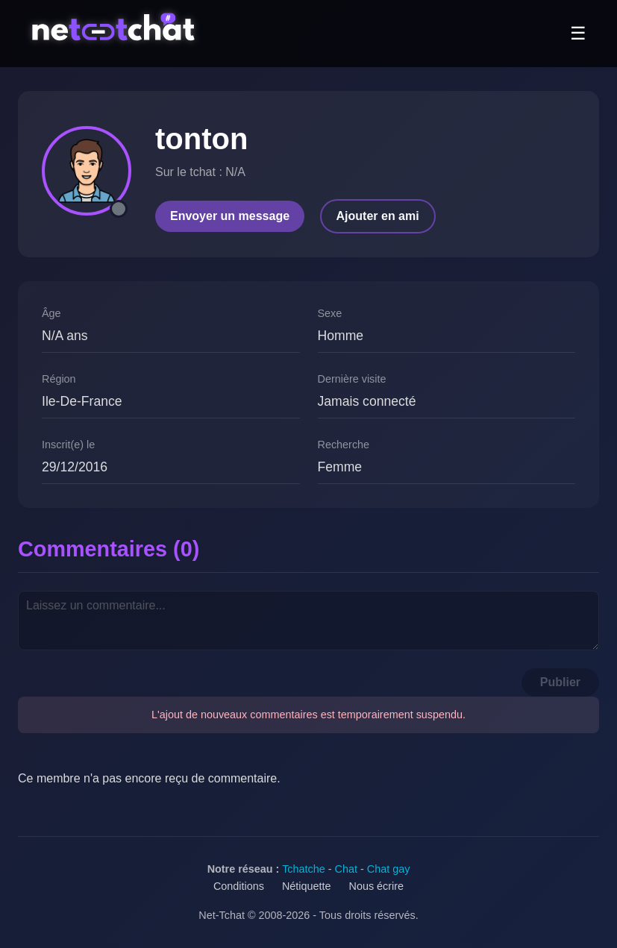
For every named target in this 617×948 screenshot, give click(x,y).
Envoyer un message (229, 216)
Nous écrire (376, 886)
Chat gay (388, 869)
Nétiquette (306, 886)
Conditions (238, 886)
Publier (560, 682)
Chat (346, 869)
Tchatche (303, 869)
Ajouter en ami (377, 216)
